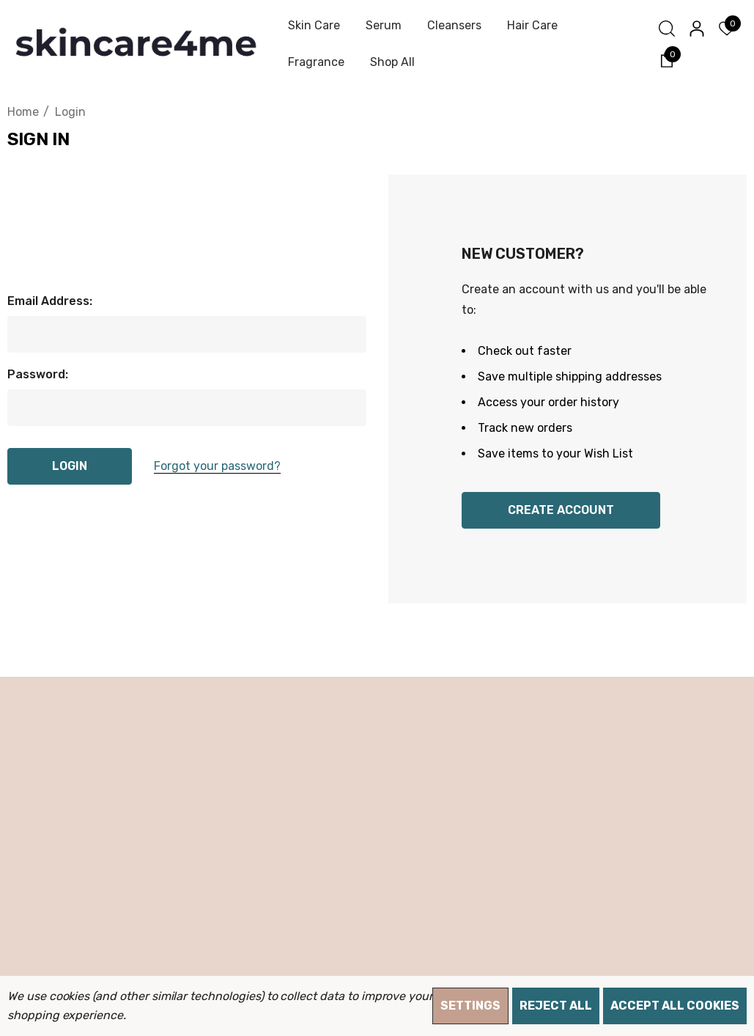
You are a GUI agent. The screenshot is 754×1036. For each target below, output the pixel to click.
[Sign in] (696, 28)
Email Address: (49, 301)
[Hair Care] (532, 25)
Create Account (561, 510)
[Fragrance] (316, 62)
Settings (470, 1006)
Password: (37, 374)
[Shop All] (392, 62)
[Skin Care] (313, 25)
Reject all (556, 1006)
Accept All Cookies (674, 1006)
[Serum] (383, 25)
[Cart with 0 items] (666, 59)
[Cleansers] (454, 25)
